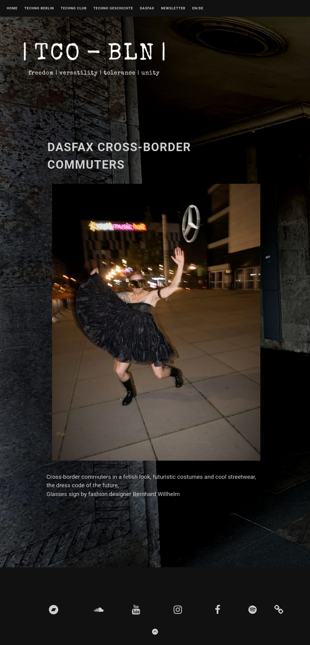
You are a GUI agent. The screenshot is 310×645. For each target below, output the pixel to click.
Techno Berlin (39, 8)
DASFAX (147, 8)
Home (12, 8)
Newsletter (173, 8)
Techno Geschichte (113, 8)
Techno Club (74, 8)
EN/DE (197, 8)
